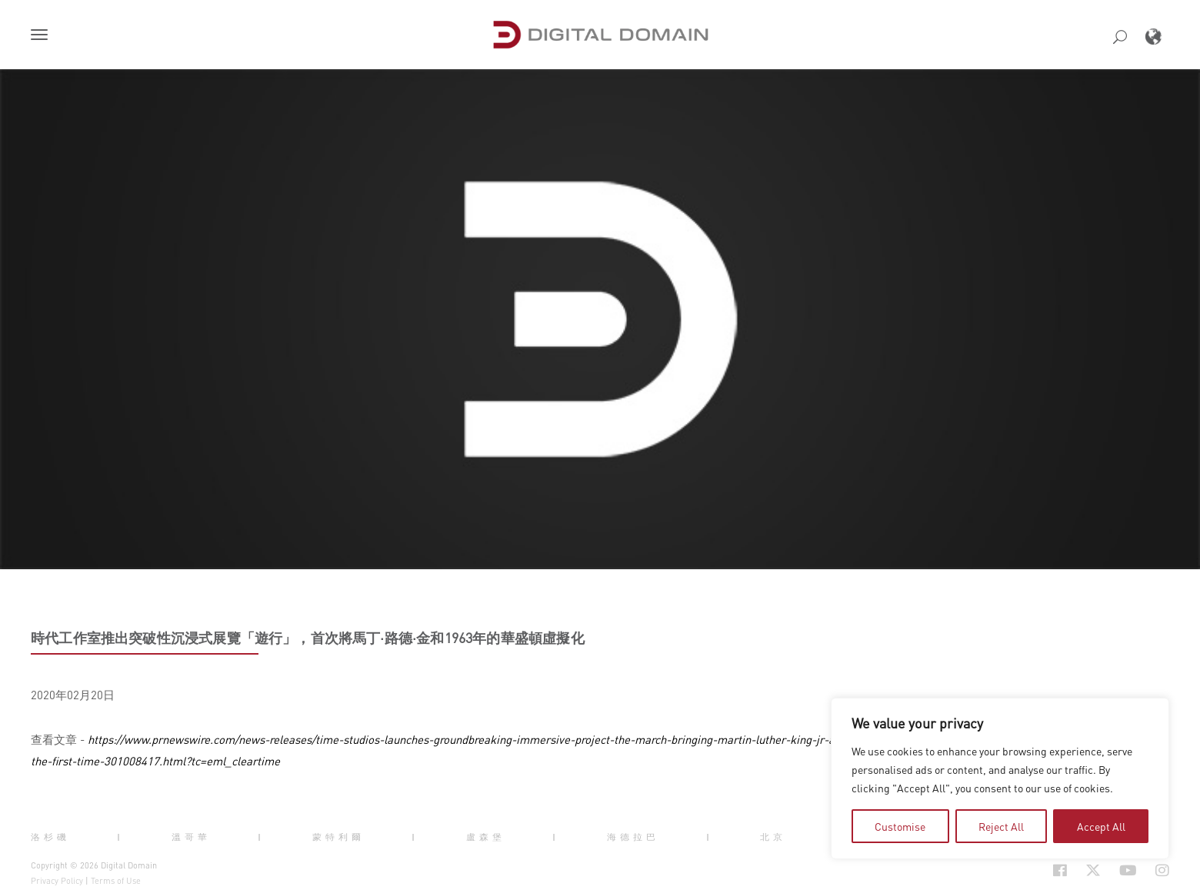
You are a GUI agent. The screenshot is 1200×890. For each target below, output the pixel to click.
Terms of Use (116, 880)
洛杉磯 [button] (50, 837)
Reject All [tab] (1001, 826)
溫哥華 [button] (191, 837)
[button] (42, 36)
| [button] (120, 837)
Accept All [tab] (1101, 826)
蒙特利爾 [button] (338, 837)
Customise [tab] (900, 826)
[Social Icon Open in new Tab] (1010, 871)
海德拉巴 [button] (633, 837)
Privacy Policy (57, 880)
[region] (1000, 778)
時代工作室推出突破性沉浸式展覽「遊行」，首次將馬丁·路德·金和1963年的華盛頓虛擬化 (308, 638)
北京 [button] (773, 837)
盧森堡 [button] (485, 837)
